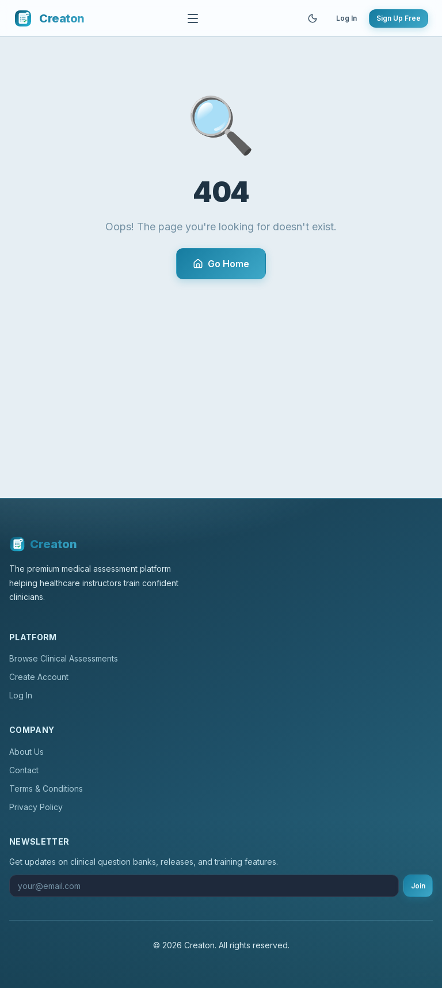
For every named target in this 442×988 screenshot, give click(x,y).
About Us (26, 752)
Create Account (38, 677)
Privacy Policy (36, 807)
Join (418, 885)
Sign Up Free (398, 18)
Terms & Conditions (46, 788)
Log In (346, 18)
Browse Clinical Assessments (63, 658)
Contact (24, 770)
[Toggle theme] (312, 18)
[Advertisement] (221, 365)
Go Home (221, 263)
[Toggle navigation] (192, 18)
